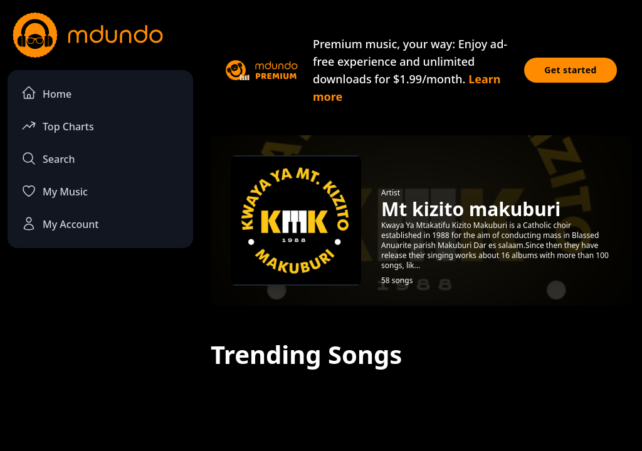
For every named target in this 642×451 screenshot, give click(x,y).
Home (46, 93)
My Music (54, 191)
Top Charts (57, 125)
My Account (59, 223)
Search (48, 158)
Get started (570, 70)
